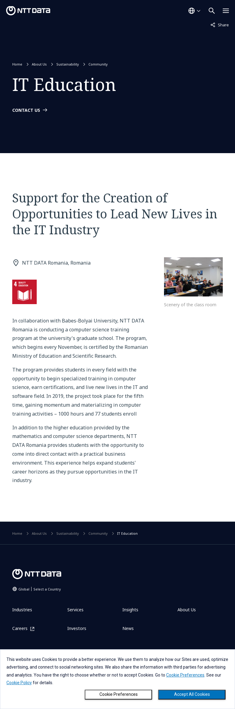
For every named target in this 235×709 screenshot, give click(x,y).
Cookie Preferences (118, 694)
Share (220, 24)
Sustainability (67, 64)
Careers (20, 628)
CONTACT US (26, 110)
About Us (39, 64)
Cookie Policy (19, 682)
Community (98, 64)
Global (39, 589)
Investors (76, 628)
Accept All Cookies (192, 694)
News (128, 628)
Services (75, 610)
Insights (130, 610)
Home (17, 64)
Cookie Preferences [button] (185, 675)
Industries (22, 610)
